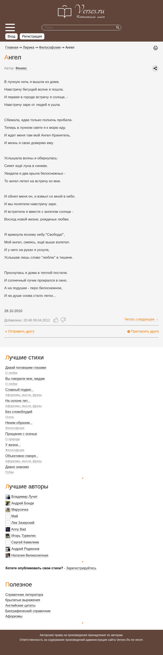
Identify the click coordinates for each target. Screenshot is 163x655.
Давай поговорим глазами (25, 367)
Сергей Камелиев (25, 542)
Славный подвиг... (19, 389)
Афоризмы (13, 616)
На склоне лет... (17, 401)
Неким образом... (18, 423)
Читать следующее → (141, 319)
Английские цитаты (20, 605)
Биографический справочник (28, 611)
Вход (11, 36)
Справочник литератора (24, 594)
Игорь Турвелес (23, 535)
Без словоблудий (18, 412)
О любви (11, 372)
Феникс (21, 68)
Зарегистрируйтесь (81, 568)
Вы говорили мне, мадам (25, 378)
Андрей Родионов (25, 549)
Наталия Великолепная (29, 555)
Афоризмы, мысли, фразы (23, 395)
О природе (12, 439)
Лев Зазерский (22, 523)
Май (14, 516)
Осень (9, 417)
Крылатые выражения (22, 600)
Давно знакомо (17, 467)
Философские (14, 428)
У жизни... (13, 445)
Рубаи (9, 472)
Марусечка (19, 509)
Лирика (28, 47)
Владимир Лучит (24, 496)
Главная (11, 47)
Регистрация (32, 36)
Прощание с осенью (21, 434)
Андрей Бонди (22, 503)
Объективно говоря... (21, 456)
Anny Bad (18, 529)
